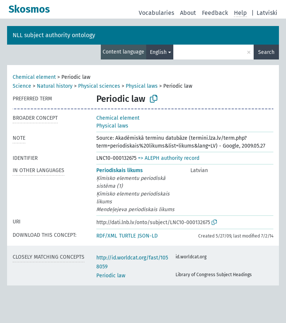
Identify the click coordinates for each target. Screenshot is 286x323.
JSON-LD (148, 236)
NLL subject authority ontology (54, 35)
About (188, 12)
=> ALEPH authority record (168, 158)
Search (266, 52)
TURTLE (127, 236)
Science (22, 86)
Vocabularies (156, 12)
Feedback (215, 12)
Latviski (267, 12)
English (158, 52)
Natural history (55, 86)
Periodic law (110, 275)
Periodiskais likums (119, 170)
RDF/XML (106, 236)
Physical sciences (99, 86)
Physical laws (142, 86)
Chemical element (34, 77)
